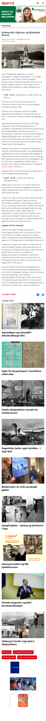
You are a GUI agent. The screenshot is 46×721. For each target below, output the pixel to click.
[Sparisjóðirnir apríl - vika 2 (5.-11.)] (23, 14)
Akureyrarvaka (9, 657)
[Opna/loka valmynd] (43, 3)
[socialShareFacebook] (37, 295)
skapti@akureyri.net (23, 39)
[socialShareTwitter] (43, 295)
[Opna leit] (37, 3)
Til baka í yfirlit (9, 294)
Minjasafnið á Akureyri (23, 652)
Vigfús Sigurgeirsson (27, 657)
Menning (6, 652)
